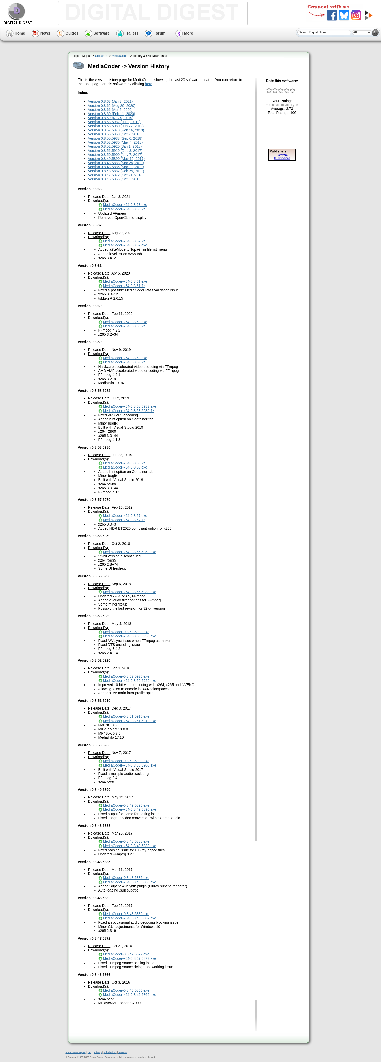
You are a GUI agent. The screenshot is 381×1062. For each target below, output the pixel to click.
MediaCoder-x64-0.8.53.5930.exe (129, 636)
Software (97, 33)
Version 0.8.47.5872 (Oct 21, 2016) (116, 175)
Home (15, 33)
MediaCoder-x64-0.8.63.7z (124, 209)
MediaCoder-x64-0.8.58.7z (124, 463)
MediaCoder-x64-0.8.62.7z (124, 241)
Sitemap (122, 1052)
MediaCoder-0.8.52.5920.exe (126, 676)
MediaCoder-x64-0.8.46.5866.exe (129, 994)
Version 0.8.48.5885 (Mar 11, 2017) (116, 167)
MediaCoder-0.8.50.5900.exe (126, 761)
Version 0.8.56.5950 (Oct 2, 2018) (115, 134)
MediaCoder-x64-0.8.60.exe (125, 322)
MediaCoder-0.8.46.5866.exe (126, 990)
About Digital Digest (76, 1052)
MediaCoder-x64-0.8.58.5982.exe (129, 406)
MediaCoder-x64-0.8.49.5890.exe (129, 809)
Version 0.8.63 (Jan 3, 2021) (110, 101)
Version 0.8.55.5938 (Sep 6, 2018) (115, 138)
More (184, 33)
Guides (67, 33)
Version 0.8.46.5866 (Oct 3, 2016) (115, 179)
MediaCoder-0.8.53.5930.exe (126, 632)
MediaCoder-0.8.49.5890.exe (126, 805)
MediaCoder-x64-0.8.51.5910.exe (129, 721)
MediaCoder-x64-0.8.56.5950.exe (129, 552)
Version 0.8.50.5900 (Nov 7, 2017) (115, 155)
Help (90, 1052)
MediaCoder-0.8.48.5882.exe (126, 914)
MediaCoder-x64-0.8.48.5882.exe (129, 918)
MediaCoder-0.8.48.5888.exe (126, 841)
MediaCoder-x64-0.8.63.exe (125, 205)
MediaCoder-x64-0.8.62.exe (125, 245)
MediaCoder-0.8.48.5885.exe (126, 878)
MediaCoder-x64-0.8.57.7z (124, 520)
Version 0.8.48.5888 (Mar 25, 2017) (116, 163)
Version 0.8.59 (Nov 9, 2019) (110, 118)
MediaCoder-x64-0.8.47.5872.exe (129, 958)
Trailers (127, 33)
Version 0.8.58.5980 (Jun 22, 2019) (116, 126)
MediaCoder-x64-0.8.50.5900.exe (129, 765)
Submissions (110, 1052)
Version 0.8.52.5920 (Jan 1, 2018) (115, 146)
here (148, 84)
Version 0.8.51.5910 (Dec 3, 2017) (115, 151)
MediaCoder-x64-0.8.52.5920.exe (129, 681)
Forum (155, 33)
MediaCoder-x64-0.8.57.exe (125, 515)
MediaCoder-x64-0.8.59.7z (124, 362)
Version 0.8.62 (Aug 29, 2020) (112, 106)
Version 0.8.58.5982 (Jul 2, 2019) (114, 122)
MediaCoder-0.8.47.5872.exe (126, 954)
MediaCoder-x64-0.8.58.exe (125, 467)
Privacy (98, 1052)
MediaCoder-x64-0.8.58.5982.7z (128, 411)
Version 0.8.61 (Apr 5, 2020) (110, 110)
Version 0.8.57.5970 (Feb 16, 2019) (116, 130)
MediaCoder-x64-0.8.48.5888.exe (129, 846)
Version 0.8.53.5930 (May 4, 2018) (115, 142)
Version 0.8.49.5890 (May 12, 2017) (116, 159)
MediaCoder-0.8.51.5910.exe (126, 716)
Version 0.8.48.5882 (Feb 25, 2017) (116, 171)
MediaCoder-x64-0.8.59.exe (125, 358)
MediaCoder (120, 56)
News (41, 33)
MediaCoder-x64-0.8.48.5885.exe (129, 882)
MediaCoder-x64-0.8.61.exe (125, 281)
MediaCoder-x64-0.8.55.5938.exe (129, 592)
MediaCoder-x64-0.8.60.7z (124, 326)
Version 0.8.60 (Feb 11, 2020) (111, 114)
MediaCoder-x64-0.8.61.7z (124, 286)
